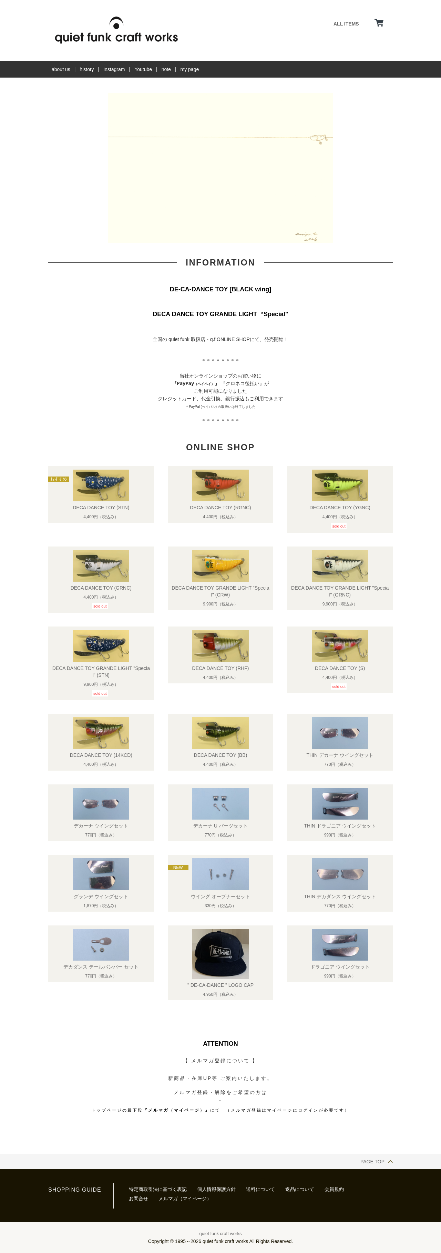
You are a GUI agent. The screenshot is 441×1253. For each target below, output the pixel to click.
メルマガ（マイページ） (185, 1198)
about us (61, 69)
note (166, 69)
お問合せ (138, 1198)
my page (190, 69)
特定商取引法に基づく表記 (158, 1189)
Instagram (114, 69)
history (87, 69)
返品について (299, 1189)
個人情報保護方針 (216, 1189)
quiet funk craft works (220, 1233)
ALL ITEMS (346, 24)
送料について (260, 1189)
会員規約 (334, 1189)
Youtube (143, 69)
